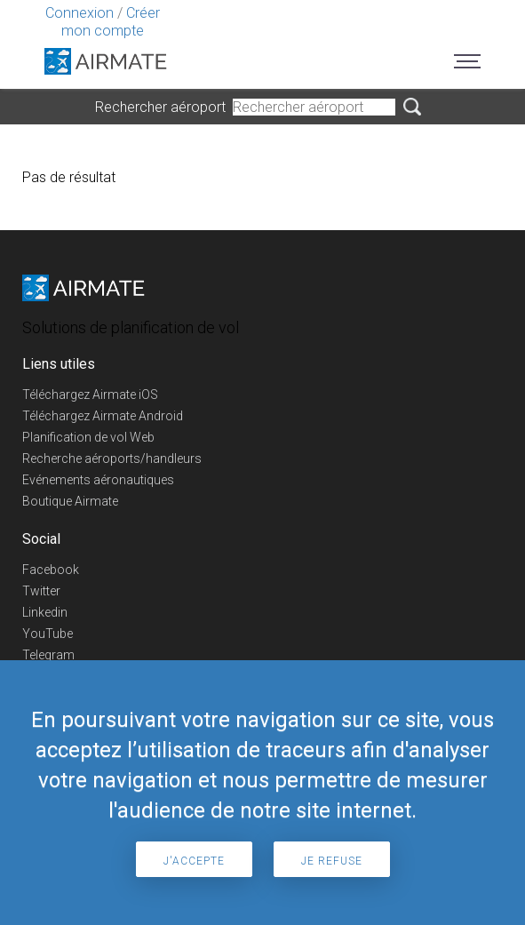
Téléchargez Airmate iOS (90, 394)
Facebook (50, 569)
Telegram (48, 655)
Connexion (79, 12)
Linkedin (45, 612)
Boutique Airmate (70, 501)
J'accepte (194, 861)
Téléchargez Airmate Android (102, 416)
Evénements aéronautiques (98, 480)
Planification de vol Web (88, 437)
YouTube (47, 633)
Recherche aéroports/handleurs (112, 458)
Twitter (41, 591)
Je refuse (331, 861)
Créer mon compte (110, 21)
